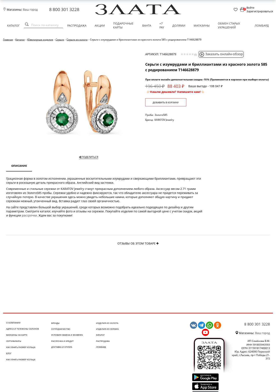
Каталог (13, 25)
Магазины (202, 25)
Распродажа (76, 25)
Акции (100, 25)
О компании (13, 322)
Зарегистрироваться (259, 11)
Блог (8, 353)
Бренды (55, 323)
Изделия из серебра (107, 329)
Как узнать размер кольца (20, 347)
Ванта (146, 25)
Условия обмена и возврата (67, 334)
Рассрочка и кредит (62, 341)
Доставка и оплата (61, 347)
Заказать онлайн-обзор (221, 54)
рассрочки (29, 215)
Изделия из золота (107, 323)
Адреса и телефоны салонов (22, 328)
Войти (250, 7)
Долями (178, 25)
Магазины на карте (16, 334)
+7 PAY (161, 25)
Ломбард (262, 25)
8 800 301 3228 (64, 9)
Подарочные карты (123, 25)
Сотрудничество (60, 329)
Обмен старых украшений (229, 25)
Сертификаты (13, 341)
